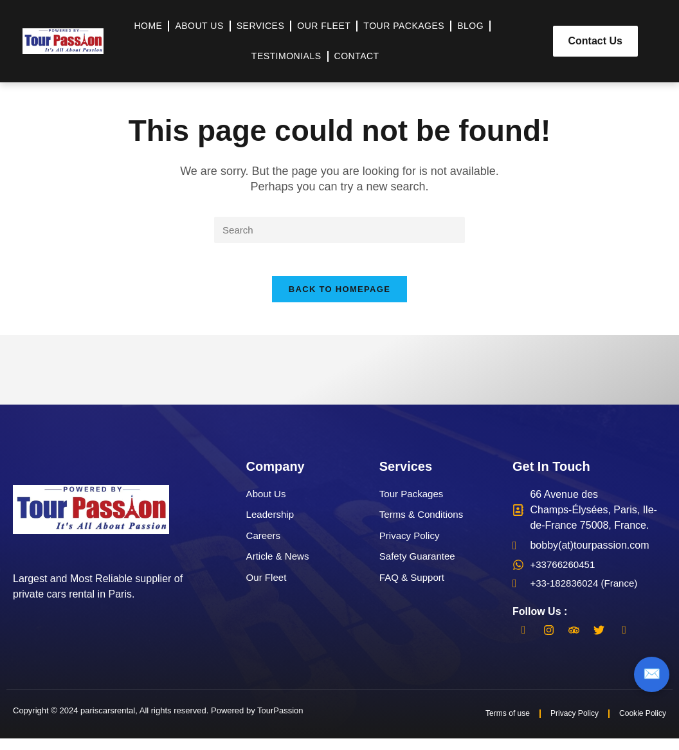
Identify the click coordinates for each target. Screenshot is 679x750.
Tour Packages (403, 26)
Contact (356, 56)
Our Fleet (323, 26)
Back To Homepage (339, 296)
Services (261, 26)
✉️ (651, 674)
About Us (199, 26)
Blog (470, 26)
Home (148, 26)
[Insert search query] (339, 230)
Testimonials (286, 56)
